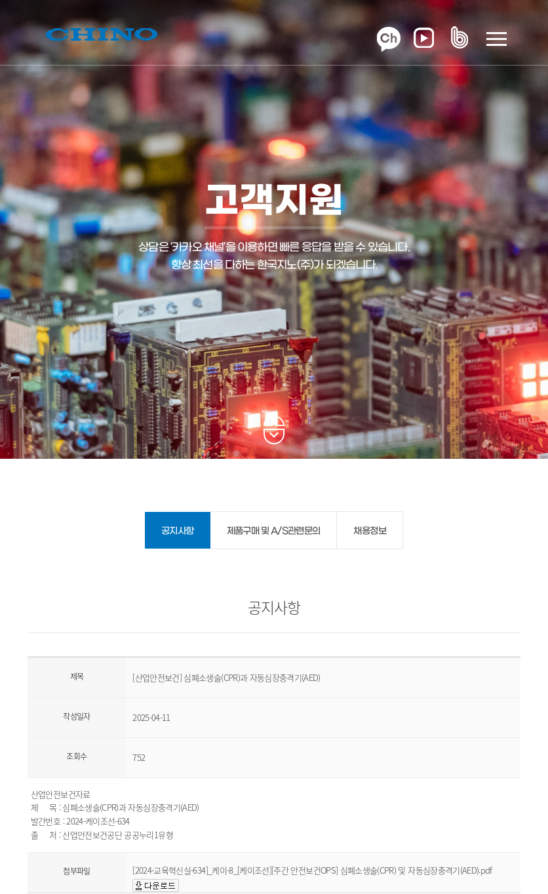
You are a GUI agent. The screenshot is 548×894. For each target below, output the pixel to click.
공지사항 (177, 531)
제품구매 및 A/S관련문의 (274, 531)
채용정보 (369, 531)
